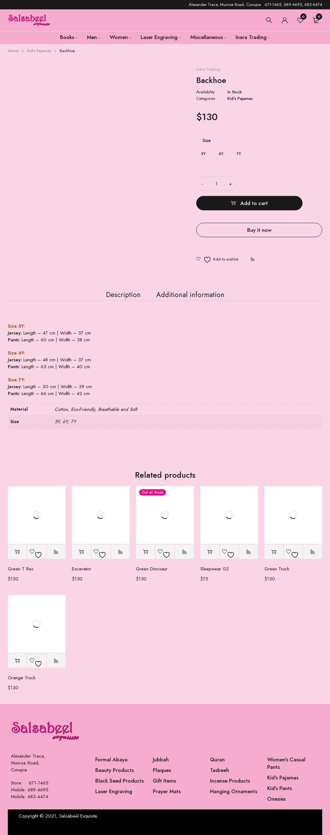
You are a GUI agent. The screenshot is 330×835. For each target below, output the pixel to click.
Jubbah (161, 759)
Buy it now (259, 210)
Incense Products (230, 780)
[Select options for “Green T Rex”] (17, 551)
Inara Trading (208, 69)
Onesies (276, 799)
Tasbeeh (219, 770)
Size (206, 140)
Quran (217, 759)
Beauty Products (114, 770)
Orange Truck (21, 677)
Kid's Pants (279, 788)
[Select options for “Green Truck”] (273, 551)
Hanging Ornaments (233, 791)
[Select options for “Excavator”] (81, 551)
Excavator (81, 568)
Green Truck (276, 568)
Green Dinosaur (152, 568)
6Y (221, 154)
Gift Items (164, 780)
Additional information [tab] (192, 291)
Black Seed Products (119, 780)
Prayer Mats (167, 791)
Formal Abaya (111, 759)
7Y (239, 154)
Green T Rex (20, 568)
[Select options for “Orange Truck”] (17, 660)
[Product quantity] (216, 184)
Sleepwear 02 (214, 568)
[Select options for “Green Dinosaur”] (145, 551)
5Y (203, 154)
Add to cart (287, 184)
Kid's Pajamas (39, 51)
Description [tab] (118, 291)
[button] (209, 551)
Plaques (162, 770)
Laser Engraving (113, 791)
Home (13, 51)
